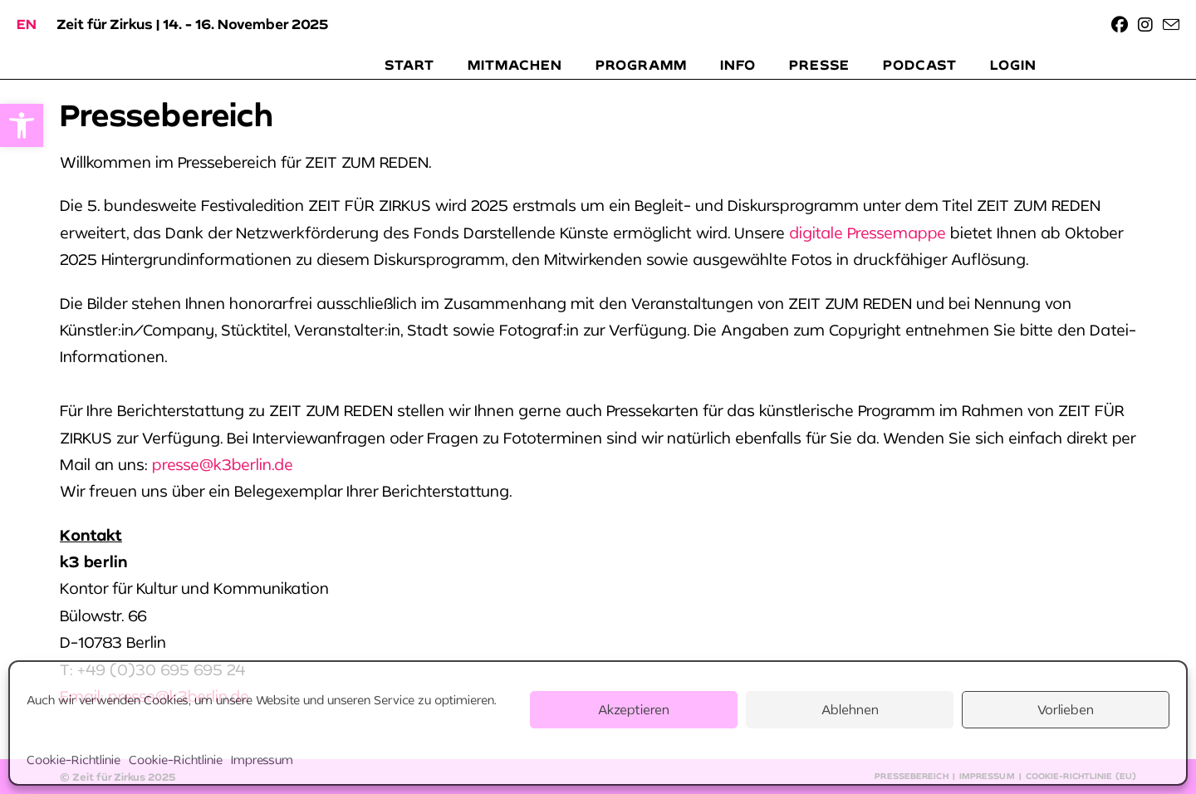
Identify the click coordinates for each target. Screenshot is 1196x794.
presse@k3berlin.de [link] (222, 464)
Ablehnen (850, 709)
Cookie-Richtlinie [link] (73, 759)
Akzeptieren (633, 709)
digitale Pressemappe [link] (867, 232)
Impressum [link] (262, 759)
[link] (21, 125)
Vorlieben (1065, 709)
